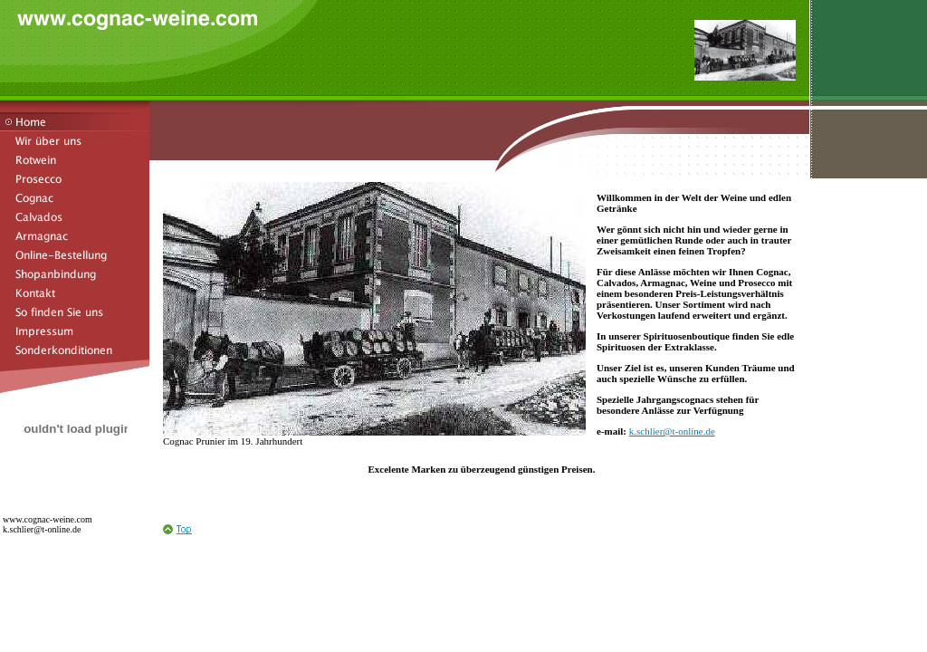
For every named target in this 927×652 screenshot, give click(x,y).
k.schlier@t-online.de (672, 431)
